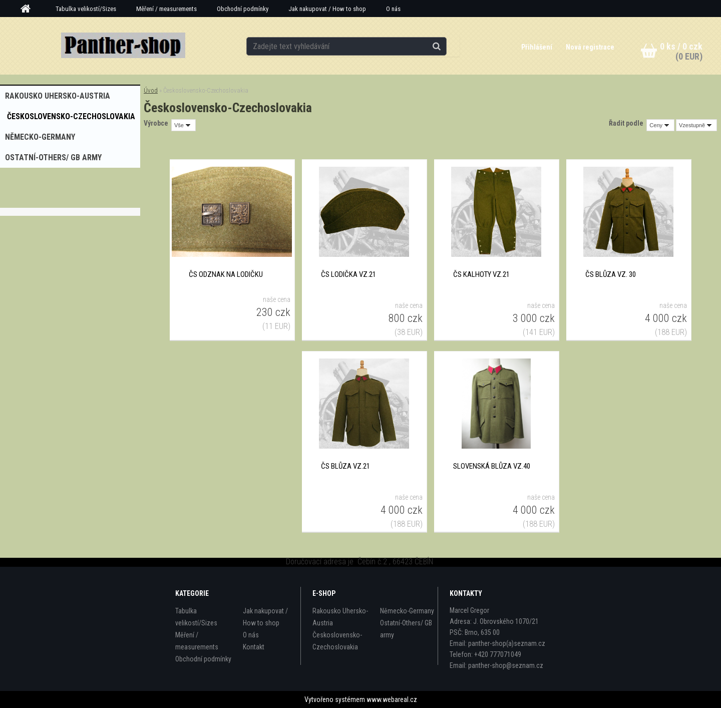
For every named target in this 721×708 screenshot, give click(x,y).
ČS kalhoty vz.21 (481, 274)
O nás (393, 9)
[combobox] (660, 125)
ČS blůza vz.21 (345, 466)
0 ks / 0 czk (681, 46)
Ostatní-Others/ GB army (406, 629)
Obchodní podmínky (242, 9)
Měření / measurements (166, 9)
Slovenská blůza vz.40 (491, 466)
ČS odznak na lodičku (226, 274)
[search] (447, 46)
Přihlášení (537, 47)
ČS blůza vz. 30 (610, 274)
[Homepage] (29, 9)
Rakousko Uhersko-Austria (340, 617)
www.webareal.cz (392, 699)
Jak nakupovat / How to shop (327, 9)
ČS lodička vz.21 (348, 274)
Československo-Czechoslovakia (337, 641)
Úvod (151, 90)
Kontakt (253, 647)
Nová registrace (590, 47)
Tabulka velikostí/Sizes (86, 9)
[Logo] (123, 46)
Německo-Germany (407, 611)
